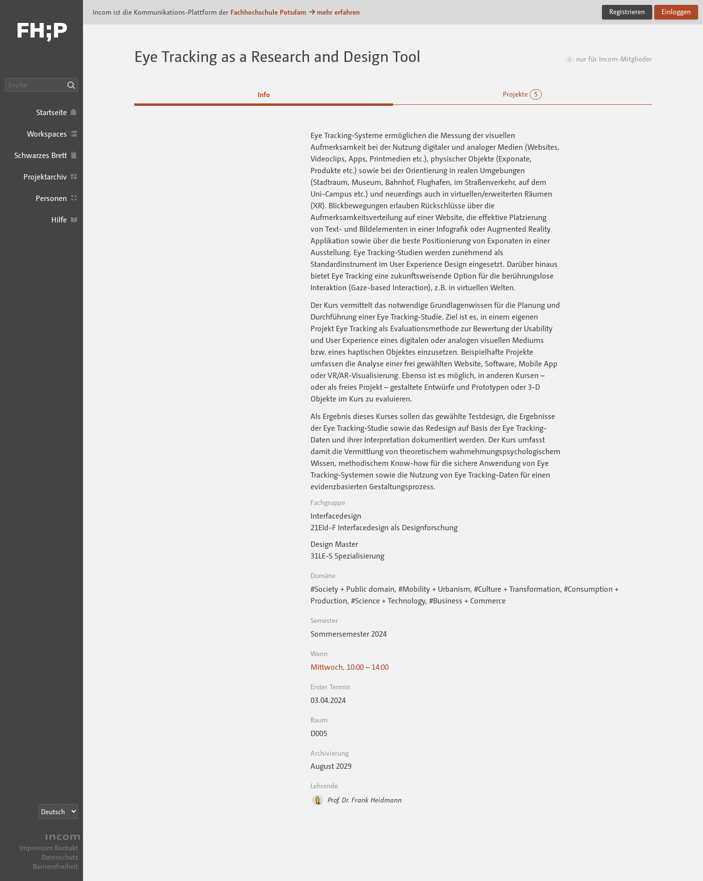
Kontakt (66, 847)
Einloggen (676, 11)
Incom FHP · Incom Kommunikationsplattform (41, 39)
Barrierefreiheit (55, 866)
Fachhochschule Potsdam (268, 12)
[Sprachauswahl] (58, 811)
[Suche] (41, 85)
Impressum (36, 847)
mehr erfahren (334, 12)
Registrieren (627, 11)
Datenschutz (59, 857)
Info (264, 94)
